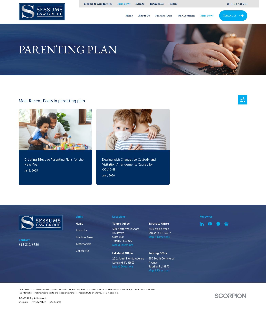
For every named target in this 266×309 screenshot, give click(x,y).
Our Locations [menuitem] (186, 15)
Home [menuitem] (129, 15)
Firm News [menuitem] (207, 15)
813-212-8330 (237, 4)
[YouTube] (210, 224)
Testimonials (156, 3)
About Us (81, 230)
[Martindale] (218, 224)
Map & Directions (122, 245)
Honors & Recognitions (98, 3)
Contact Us (82, 251)
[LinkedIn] (202, 224)
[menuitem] (23, 302)
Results (140, 3)
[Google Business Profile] (226, 224)
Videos (173, 3)
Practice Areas (84, 237)
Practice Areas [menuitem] (163, 15)
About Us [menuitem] (144, 15)
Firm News (123, 3)
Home (79, 224)
